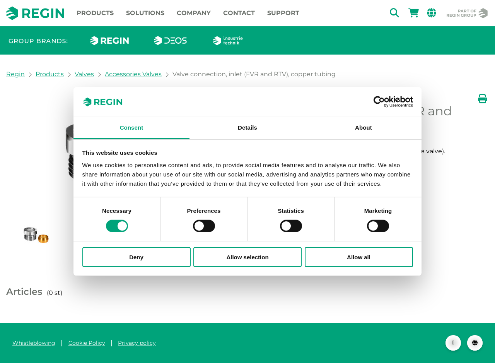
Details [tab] (247, 127)
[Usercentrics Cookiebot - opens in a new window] (379, 102)
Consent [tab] (131, 127)
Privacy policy (137, 342)
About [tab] (363, 127)
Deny (136, 256)
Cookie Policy (86, 342)
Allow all (358, 256)
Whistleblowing (33, 342)
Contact (239, 13)
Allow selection (247, 256)
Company (194, 13)
